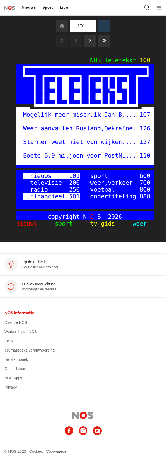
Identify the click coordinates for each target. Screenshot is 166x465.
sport (69, 223)
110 (145, 155)
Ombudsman (15, 369)
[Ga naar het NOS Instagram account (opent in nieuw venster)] (83, 430)
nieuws (31, 223)
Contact (10, 341)
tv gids (104, 223)
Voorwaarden (57, 451)
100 (145, 60)
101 (74, 176)
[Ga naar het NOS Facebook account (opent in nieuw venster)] (69, 430)
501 (74, 196)
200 (74, 182)
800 (145, 189)
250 (74, 189)
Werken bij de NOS (20, 331)
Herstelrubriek (16, 359)
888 (145, 196)
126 (145, 128)
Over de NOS (15, 322)
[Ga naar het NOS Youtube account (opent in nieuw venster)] (97, 430)
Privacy (10, 387)
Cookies (36, 451)
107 (145, 114)
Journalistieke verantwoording (29, 350)
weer (134, 223)
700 (145, 182)
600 (145, 176)
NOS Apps (13, 378)
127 (145, 141)
